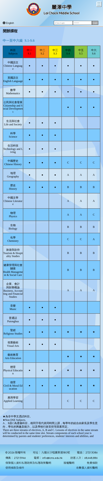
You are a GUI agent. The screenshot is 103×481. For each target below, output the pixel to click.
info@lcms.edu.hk (52, 457)
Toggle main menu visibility (99, 3)
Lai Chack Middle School (61, 13)
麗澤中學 (62, 7)
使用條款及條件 (14, 467)
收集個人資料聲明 (87, 467)
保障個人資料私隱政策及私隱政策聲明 (28, 463)
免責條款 (92, 463)
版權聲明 (69, 463)
